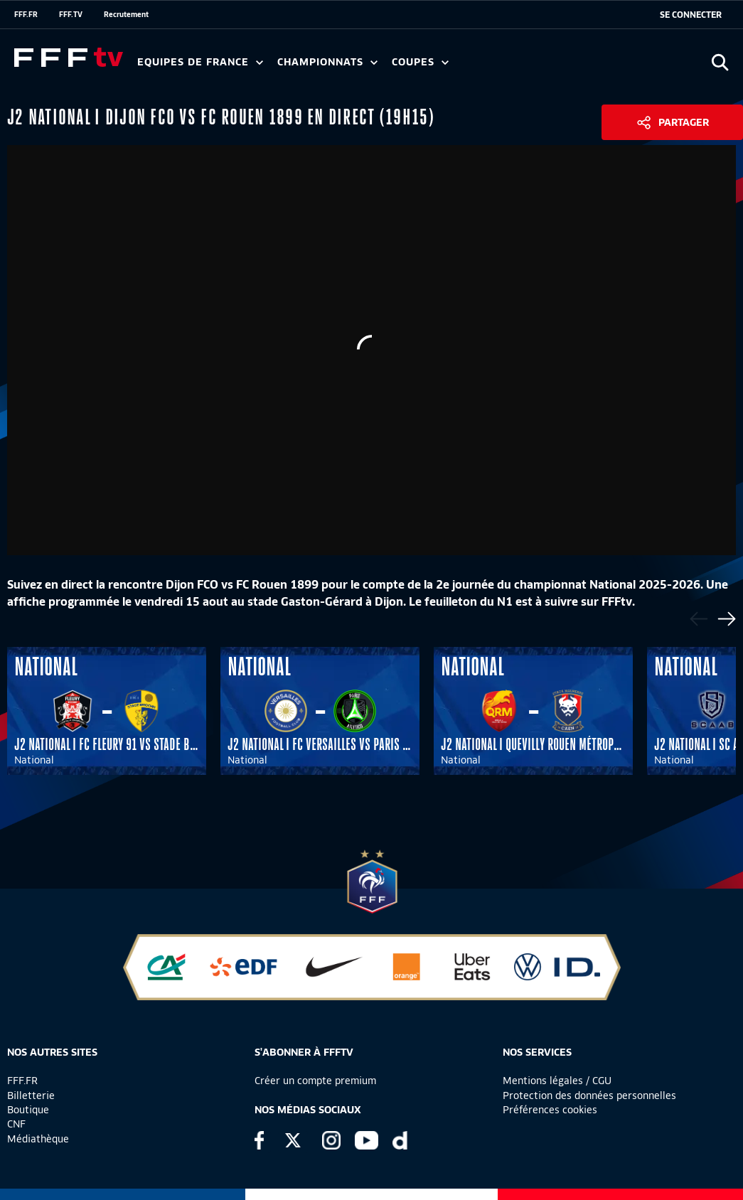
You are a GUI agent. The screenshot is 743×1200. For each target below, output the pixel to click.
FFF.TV (70, 14)
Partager (683, 122)
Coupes (420, 62)
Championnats (327, 62)
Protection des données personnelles (589, 1095)
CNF (16, 1124)
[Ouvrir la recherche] (720, 62)
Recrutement (126, 14)
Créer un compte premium (315, 1080)
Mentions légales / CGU (557, 1080)
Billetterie (31, 1095)
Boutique (28, 1109)
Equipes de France (200, 62)
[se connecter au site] (691, 15)
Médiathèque (38, 1139)
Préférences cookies (550, 1109)
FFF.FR (26, 14)
